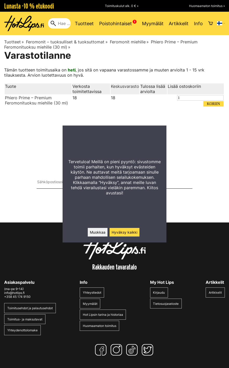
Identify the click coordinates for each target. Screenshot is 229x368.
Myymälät (153, 23)
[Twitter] (148, 350)
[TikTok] (133, 350)
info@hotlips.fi (14, 293)
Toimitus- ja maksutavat (24, 319)
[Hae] (59, 23)
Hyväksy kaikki (124, 232)
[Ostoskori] (210, 23)
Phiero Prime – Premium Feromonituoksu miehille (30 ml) (36, 100)
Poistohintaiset (115, 23)
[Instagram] (117, 350)
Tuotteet (84, 23)
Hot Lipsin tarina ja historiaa (103, 315)
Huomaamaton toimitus (99, 326)
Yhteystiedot (92, 292)
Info (198, 23)
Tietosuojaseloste (166, 304)
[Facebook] (102, 350)
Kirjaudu (159, 292)
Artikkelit (178, 23)
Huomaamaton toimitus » (207, 6)
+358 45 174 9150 (17, 297)
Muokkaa (97, 232)
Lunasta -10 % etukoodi (29, 6)
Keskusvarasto (125, 86)
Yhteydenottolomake (22, 330)
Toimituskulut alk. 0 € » (121, 6)
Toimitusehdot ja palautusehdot (30, 308)
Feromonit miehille (129, 41)
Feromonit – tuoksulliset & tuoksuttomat (66, 41)
